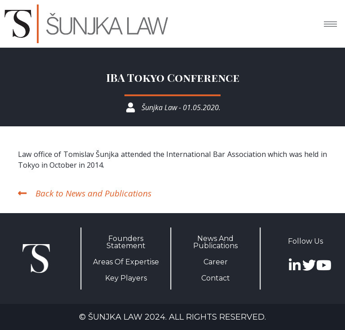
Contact (215, 278)
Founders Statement (126, 242)
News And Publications (215, 242)
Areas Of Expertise (126, 262)
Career (215, 262)
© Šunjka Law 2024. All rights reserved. (172, 317)
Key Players (126, 278)
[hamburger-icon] (330, 24)
